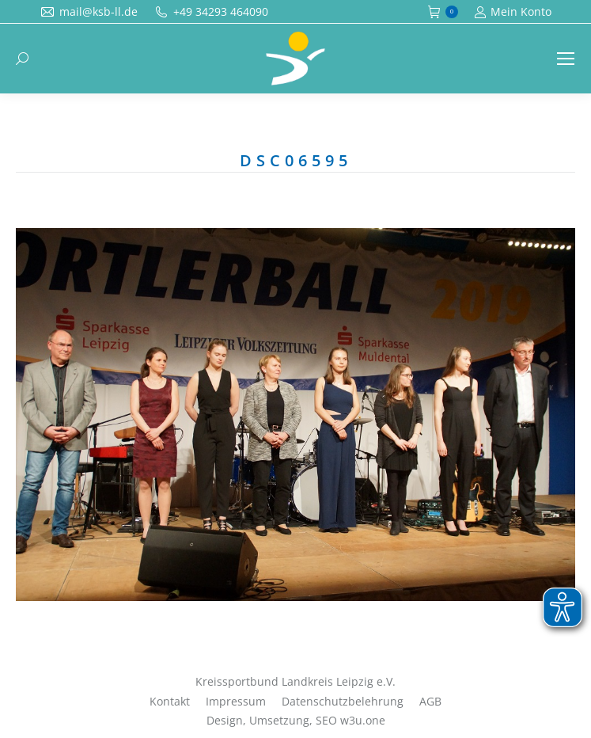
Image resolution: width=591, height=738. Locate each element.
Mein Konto (512, 12)
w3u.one (362, 720)
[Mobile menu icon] (565, 58)
